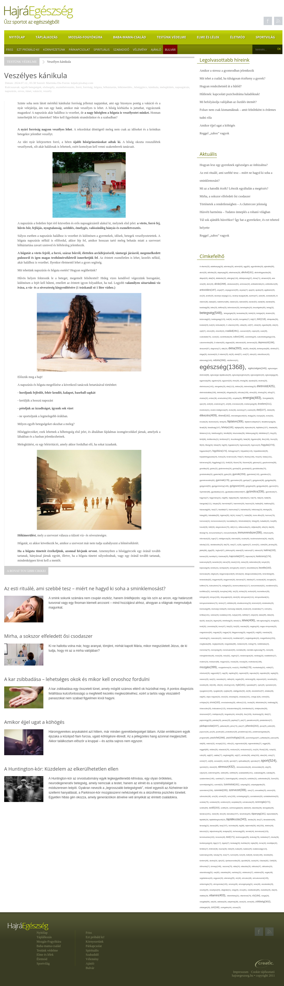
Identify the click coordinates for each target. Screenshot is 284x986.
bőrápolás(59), (273, 319)
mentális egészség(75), (256, 650)
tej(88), (242, 826)
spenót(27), (234, 761)
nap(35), (225, 673)
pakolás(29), (217, 720)
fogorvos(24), (256, 445)
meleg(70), (252, 644)
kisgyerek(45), (218, 580)
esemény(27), (242, 410)
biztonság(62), (205, 319)
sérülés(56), (246, 755)
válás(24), (237, 866)
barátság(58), (205, 307)
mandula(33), (268, 632)
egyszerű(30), (227, 381)
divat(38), (253, 348)
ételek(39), (271, 410)
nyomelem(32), (271, 685)
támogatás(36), (268, 808)
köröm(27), (223, 603)
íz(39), (239, 545)
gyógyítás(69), (270, 480)
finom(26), (274, 439)
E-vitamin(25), (223, 354)
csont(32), (216, 337)
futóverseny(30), (206, 462)
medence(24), (227, 638)
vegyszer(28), (218, 878)
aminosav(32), (245, 284)
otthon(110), (241, 702)
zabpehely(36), (233, 902)
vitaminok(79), (246, 896)
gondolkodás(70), (259, 468)
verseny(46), (234, 884)
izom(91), (256, 544)
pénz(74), (234, 726)
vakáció (37, 91)
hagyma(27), (204, 498)
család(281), (232, 330)
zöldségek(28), (205, 907)
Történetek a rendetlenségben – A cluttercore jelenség (233, 204)
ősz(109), (248, 714)
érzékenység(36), (251, 404)
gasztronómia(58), (270, 462)
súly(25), (268, 767)
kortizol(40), (252, 591)
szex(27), (251, 790)
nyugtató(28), (218, 691)
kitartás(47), (251, 580)
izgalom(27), (247, 545)
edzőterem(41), (233, 360)
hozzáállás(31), (232, 521)
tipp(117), (217, 843)
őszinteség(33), (259, 714)
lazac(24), (209, 621)
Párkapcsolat (79, 49)
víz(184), (256, 895)
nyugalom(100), (206, 691)
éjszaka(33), (253, 381)
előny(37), (271, 392)
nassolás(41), (221, 679)
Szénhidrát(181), (232, 784)
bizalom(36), (270, 313)
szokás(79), (205, 802)
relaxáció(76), (224, 749)
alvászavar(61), (233, 284)
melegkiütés (167, 87)
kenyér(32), (266, 562)
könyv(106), (215, 597)
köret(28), (237, 597)
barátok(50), (270, 302)
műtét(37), (270, 667)
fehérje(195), (228, 427)
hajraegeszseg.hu (242, 975)
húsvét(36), (204, 527)
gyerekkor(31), (265, 474)
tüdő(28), (249, 855)
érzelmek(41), (205, 410)
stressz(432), (227, 766)
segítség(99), (229, 755)
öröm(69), (240, 714)
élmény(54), (263, 392)
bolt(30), (229, 319)
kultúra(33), (215, 615)
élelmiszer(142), (207, 386)
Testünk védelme (171, 37)
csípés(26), (256, 331)
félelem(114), (206, 433)
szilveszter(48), (206, 796)
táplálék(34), (204, 820)
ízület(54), (264, 545)
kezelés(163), (265, 568)
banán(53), (253, 302)
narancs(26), (204, 679)
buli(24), (212, 325)
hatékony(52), (269, 504)
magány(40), (255, 626)
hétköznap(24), (257, 510)
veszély (47, 91)
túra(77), (226, 855)
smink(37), (204, 761)
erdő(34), (210, 404)
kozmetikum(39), (263, 591)
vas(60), (217, 872)
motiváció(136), (255, 662)
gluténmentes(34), (225, 468)
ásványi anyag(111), (223, 296)
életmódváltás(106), (208, 392)
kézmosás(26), (205, 574)
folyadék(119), (247, 451)
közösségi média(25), (219, 609)
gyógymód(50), (206, 486)
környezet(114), (248, 597)
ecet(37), (246, 354)
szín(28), (215, 796)
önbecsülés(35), (206, 708)
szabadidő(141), (246, 773)
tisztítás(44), (246, 843)
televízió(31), (205, 831)
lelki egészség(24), (264, 621)
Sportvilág (265, 37)
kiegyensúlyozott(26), (227, 574)
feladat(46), (273, 427)
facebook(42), (214, 422)
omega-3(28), (256, 697)
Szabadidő (121, 49)
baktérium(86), (223, 302)
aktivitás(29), (212, 272)
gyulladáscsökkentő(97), (235, 492)
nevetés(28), (204, 685)
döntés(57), (274, 348)
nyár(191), (241, 685)
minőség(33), (259, 656)
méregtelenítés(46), (207, 656)
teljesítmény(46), (216, 831)
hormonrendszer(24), (219, 521)
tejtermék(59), (251, 826)
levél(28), (203, 626)
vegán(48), (269, 872)
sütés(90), (225, 773)
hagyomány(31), (215, 498)
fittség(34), (209, 445)
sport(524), (269, 761)
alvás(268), (220, 283)
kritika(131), (205, 615)
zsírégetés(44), (227, 907)
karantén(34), (217, 562)
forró (79, 87)
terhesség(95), (239, 831)
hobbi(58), (248, 515)
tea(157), (224, 825)
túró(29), (242, 855)
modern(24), (204, 662)
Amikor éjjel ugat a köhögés (217, 125)
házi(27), (214, 510)
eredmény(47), (220, 404)
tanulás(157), (233, 814)
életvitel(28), (222, 392)
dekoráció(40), (241, 342)
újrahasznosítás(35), (233, 861)
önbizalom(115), (219, 708)
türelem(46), (204, 861)
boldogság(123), (218, 319)
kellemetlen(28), (255, 562)
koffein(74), (204, 586)
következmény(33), (244, 603)
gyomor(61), (274, 486)
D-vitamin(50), (220, 342)
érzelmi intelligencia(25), (220, 410)
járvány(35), (273, 545)
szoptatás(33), (236, 802)
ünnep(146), (216, 866)
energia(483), (253, 398)
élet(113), (230, 386)
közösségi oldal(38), (235, 609)
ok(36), (249, 691)
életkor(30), (239, 386)
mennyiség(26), (217, 650)
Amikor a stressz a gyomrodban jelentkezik (227, 70)
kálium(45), (259, 550)
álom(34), (210, 284)
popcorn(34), (205, 732)
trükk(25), (231, 849)
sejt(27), (238, 755)
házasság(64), (205, 510)
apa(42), (252, 290)
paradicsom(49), (253, 720)
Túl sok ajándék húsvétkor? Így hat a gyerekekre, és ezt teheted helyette (239, 224)
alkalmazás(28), (235, 272)
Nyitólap (17, 37)
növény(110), (230, 685)
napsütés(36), (265, 673)
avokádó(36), (271, 296)
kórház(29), (243, 591)
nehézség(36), (250, 679)
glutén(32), (214, 468)
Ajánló (156, 49)
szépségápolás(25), (258, 785)
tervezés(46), (221, 837)
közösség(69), (205, 609)
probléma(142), (245, 732)
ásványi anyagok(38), (241, 296)
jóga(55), (211, 550)
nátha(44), (231, 679)
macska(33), (245, 626)
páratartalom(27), (266, 720)
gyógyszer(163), (238, 486)
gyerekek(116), (253, 474)
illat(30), (272, 527)
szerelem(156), (207, 790)
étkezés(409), (209, 415)
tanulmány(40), (245, 814)
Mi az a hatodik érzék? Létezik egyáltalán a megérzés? (234, 188)
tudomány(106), (207, 855)
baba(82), (213, 302)
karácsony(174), (263, 556)
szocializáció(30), (257, 796)
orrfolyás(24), (205, 702)
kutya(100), (237, 615)
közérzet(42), (257, 603)
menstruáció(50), (229, 650)
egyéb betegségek (31, 87)
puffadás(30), (265, 738)
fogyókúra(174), (220, 451)
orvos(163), (215, 702)
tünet (28, 91)
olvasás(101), (245, 697)
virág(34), (235, 890)
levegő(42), (275, 621)
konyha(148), (226, 591)
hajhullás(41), (245, 498)
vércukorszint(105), (261, 878)
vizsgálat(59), (205, 902)
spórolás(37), (256, 761)
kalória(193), (270, 550)
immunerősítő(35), (231, 533)
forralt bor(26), (232, 457)
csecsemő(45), (246, 331)
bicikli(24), (252, 313)
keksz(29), (245, 562)
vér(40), (239, 878)
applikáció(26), (269, 290)
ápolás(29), (260, 290)
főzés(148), (250, 457)
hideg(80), (204, 515)
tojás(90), (255, 843)
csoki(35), (264, 331)
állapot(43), (204, 278)
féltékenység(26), (252, 433)
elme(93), (254, 392)
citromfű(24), (220, 331)
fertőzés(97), (225, 439)
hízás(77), (240, 515)
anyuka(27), (244, 290)
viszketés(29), (266, 890)
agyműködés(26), (257, 266)
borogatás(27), (245, 319)
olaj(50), (203, 697)
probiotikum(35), (231, 732)
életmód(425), (266, 386)
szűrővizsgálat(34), (236, 808)
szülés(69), (204, 808)
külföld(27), (246, 615)
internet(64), (236, 539)
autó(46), (262, 296)
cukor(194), (239, 336)
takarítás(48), (257, 808)
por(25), (213, 732)
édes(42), (253, 354)
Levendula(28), (212, 626)
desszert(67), (205, 348)
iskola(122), (205, 544)
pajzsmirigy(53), (206, 720)
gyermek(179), (223, 480)
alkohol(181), (247, 272)
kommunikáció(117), (242, 585)
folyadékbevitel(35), (261, 451)
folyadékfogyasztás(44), (209, 457)
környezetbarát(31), (262, 597)
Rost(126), (264, 749)
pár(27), (244, 720)
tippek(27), (226, 843)
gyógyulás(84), (263, 486)
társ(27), (260, 820)
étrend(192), (224, 415)
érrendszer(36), (238, 404)
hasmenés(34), (239, 504)
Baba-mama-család (129, 37)
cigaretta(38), (267, 325)
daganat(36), (230, 342)
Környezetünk (54, 49)
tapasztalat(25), (272, 814)
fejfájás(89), (240, 428)
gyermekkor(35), (236, 480)
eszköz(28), (252, 410)
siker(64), (264, 755)
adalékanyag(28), (217, 266)
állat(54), (212, 278)
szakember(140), (208, 778)
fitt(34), (202, 445)
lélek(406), (249, 620)
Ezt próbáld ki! (28, 49)
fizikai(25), (218, 445)
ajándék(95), (269, 266)
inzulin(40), (245, 539)
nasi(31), (212, 679)
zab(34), (214, 902)
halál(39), (267, 498)
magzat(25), (251, 632)
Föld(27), (241, 457)
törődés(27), (204, 849)
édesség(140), (206, 360)
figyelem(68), (256, 439)
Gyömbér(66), (205, 492)
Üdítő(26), (273, 861)
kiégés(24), (215, 574)
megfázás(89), (206, 644)
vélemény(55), (229, 878)
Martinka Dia (53, 82)
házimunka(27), (234, 510)
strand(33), (214, 767)
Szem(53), (275, 778)
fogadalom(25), (234, 445)
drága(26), (204, 354)
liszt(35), (236, 626)
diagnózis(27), (216, 348)
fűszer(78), (237, 462)
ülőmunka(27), (205, 866)
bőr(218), (262, 319)
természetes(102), (208, 837)
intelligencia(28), (225, 539)
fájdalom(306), (236, 421)
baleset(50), (244, 302)
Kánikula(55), (223, 556)
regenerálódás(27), (255, 743)
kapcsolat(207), (237, 556)
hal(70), (254, 498)
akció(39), (203, 272)
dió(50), (246, 348)
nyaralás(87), (252, 685)
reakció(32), (211, 743)
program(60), (205, 738)
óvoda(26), (251, 702)
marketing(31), (205, 638)
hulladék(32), (265, 521)
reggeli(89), (205, 750)
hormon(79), (270, 515)
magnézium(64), (206, 632)
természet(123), (262, 831)
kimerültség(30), (269, 574)
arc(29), (203, 296)
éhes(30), (236, 381)
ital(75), (227, 545)
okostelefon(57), (258, 691)
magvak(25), (218, 632)
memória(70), (205, 650)
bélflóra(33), (223, 307)
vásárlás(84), (226, 873)
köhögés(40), (205, 597)
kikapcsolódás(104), (254, 574)
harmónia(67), (228, 504)
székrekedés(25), (264, 778)
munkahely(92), (259, 667)
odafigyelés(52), (239, 691)
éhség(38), (244, 381)
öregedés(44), (230, 714)
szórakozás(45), (248, 802)
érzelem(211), (265, 404)
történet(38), (214, 849)
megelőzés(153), (268, 638)
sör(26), (226, 761)
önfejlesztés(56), (261, 708)
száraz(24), (243, 778)
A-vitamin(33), (205, 266)
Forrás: (66, 82)
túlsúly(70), (218, 855)
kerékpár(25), (224, 568)
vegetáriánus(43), (206, 878)
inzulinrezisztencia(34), (259, 539)
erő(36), (229, 404)
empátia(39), (238, 398)
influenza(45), (268, 533)
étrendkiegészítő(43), (239, 416)
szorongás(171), (263, 802)
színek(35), (223, 796)
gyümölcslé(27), (271, 492)
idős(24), (265, 527)
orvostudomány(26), (228, 702)
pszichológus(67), (253, 738)
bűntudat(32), (221, 325)
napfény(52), (234, 673)
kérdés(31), (215, 568)
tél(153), (261, 825)
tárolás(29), (252, 820)
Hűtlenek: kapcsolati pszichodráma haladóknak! (230, 94)
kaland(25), (240, 550)
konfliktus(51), (205, 591)
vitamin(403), (218, 895)
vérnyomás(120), (221, 884)
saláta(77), (218, 755)
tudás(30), (239, 849)
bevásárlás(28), (242, 313)
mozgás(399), (209, 667)
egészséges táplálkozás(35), (221, 375)
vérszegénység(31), (246, 884)
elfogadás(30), (232, 392)
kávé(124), (236, 562)
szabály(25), (270, 773)
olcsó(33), (225, 697)
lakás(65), (263, 615)
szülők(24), (225, 808)
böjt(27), (254, 319)
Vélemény (140, 49)
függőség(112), (219, 462)
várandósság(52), (207, 872)
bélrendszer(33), (234, 307)
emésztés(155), (225, 398)
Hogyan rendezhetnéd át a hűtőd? (221, 86)
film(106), (266, 439)
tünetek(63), (268, 855)
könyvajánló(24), (227, 597)
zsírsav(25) (237, 907)
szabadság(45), (260, 773)
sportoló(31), (205, 767)
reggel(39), (266, 743)
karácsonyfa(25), (206, 562)
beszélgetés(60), (259, 307)
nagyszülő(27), (216, 673)
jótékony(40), (230, 550)
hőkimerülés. (125, 87)
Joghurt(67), (220, 550)
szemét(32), (219, 785)
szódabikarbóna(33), (271, 796)
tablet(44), (248, 808)
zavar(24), (243, 902)
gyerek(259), (239, 474)
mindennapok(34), (247, 656)
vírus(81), (243, 890)
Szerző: (41, 82)
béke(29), (214, 307)
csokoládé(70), (206, 337)
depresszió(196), (266, 342)
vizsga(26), (265, 896)
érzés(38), (233, 410)
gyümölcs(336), (256, 491)
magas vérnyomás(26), (268, 626)
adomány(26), (229, 266)
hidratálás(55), (214, 515)
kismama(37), (241, 580)
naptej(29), (275, 673)
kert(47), (243, 568)
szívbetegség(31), (243, 796)
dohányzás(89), (263, 349)
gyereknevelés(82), (208, 480)
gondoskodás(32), (206, 474)
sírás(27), (271, 755)
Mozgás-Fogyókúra (85, 37)
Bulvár (170, 49)
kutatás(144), (226, 615)
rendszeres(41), (246, 749)
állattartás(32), (221, 278)
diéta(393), (235, 348)
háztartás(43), (246, 510)
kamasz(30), (204, 556)
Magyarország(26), (239, 632)
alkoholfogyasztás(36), (262, 272)
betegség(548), (212, 313)
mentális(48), (241, 650)
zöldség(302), (263, 901)
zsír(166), (216, 907)
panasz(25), (226, 720)
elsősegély (49, 87)
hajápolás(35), (234, 498)
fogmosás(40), (245, 445)
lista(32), (230, 626)
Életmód (237, 37)
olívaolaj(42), (234, 697)
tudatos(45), (248, 849)
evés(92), (270, 416)
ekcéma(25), (263, 381)
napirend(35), (244, 673)
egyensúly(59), (206, 381)
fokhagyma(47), (234, 451)
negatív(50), (240, 679)
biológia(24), (261, 313)
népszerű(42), (261, 679)
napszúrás (10, 91)
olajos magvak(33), (213, 697)
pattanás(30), (225, 726)
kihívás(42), (240, 574)
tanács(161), (206, 814)
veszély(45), (204, 890)
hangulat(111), (206, 503)
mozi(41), (236, 667)
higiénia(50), (225, 515)
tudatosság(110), (260, 849)
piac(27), (242, 726)
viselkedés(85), (254, 890)
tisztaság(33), (235, 843)
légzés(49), (218, 621)
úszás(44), (255, 861)
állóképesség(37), (246, 278)
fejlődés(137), (262, 427)
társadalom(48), (269, 820)
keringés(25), (235, 568)
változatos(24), (267, 866)
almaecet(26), (266, 278)
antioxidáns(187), (208, 290)
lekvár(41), (238, 621)
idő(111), (234, 527)
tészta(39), (275, 837)
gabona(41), (258, 462)
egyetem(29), (217, 381)
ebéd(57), (239, 354)
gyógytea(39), (251, 486)
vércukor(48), (247, 878)
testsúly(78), (255, 837)
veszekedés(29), (267, 884)
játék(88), (204, 550)
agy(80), (247, 266)
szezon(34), (271, 790)
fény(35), (273, 433)
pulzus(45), (275, 738)
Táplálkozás (46, 37)
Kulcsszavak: (12, 87)
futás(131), (267, 457)
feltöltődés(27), (264, 433)
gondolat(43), (247, 468)
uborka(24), (213, 861)
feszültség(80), (237, 439)
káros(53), (227, 562)
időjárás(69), (256, 527)
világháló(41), (226, 890)
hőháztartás (109, 87)
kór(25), (236, 591)
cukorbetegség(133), (266, 337)
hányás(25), (217, 504)
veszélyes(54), (215, 890)
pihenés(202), (252, 726)
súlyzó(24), (204, 773)
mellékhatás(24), (263, 644)
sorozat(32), (218, 761)
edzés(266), (220, 360)
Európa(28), (261, 416)
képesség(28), (205, 568)
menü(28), (270, 650)
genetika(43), (205, 468)
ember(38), (213, 398)
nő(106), (213, 685)
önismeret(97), (206, 714)
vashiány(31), (237, 872)
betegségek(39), (230, 313)
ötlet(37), (267, 714)
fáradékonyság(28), (269, 422)
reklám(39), (214, 749)
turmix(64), (235, 855)
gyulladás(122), (218, 492)
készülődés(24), (253, 568)
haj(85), (225, 498)
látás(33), (270, 615)
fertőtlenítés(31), (213, 439)
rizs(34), (256, 749)
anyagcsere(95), (232, 290)
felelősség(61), (218, 433)
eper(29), (203, 404)
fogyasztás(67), (206, 451)
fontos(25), (222, 457)
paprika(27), (236, 720)
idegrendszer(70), (223, 527)
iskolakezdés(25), (217, 545)
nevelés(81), (272, 679)
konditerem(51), (272, 586)
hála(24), (260, 498)
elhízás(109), (244, 392)
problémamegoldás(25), (261, 732)
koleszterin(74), (215, 586)
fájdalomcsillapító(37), (253, 422)
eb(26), (232, 354)
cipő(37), (203, 331)
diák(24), (225, 348)
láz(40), (203, 621)
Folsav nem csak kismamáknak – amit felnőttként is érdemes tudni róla (238, 113)
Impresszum (240, 972)
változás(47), (257, 866)
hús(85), (273, 521)
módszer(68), (214, 662)
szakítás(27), (220, 778)
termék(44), (250, 831)
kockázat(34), (261, 580)
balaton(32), (234, 302)
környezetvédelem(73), (209, 603)
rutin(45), (203, 755)
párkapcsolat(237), (210, 726)
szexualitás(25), (261, 790)
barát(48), (262, 302)
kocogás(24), (271, 580)
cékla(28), (244, 325)
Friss (9, 49)
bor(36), (236, 319)
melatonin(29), (242, 644)
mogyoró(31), (225, 662)
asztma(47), (254, 296)
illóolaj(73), (204, 533)
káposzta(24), (251, 556)
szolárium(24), (226, 802)
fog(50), (225, 445)
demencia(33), (252, 342)
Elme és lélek (208, 37)
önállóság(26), (273, 702)
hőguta (98, 87)
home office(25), (259, 515)
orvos (21, 91)
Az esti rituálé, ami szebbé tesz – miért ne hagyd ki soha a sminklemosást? (236, 176)
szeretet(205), (221, 790)
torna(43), (263, 843)
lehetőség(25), (228, 621)
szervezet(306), (238, 790)
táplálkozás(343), (237, 819)
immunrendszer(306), (250, 532)
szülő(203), (215, 807)
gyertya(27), (248, 480)
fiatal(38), (247, 439)
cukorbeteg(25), (251, 337)
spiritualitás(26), (245, 761)
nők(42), (220, 685)
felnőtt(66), (228, 433)
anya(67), (221, 290)
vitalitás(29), (204, 896)
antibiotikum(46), (271, 284)
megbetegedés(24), (252, 638)
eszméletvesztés (65, 87)
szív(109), (232, 796)
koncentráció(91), (258, 585)
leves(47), (222, 626)
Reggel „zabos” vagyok (214, 133)
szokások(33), (215, 802)
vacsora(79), (227, 866)
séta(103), (255, 755)
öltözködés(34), (262, 702)
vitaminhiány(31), (233, 896)
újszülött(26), (246, 861)
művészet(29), (205, 673)
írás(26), (271, 539)
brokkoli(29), (204, 325)
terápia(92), (228, 831)
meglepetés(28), (218, 644)
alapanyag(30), (223, 272)
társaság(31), (205, 826)
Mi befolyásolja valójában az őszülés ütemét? (228, 102)
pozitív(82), (220, 732)
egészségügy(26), (271, 375)
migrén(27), (235, 656)
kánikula (154, 87)
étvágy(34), (252, 416)
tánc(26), (223, 814)
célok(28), (258, 325)
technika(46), (234, 826)
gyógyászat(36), (259, 480)
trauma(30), (223, 849)
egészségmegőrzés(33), (241, 375)
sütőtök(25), (234, 773)
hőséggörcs (140, 87)
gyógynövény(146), (221, 486)
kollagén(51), (227, 586)
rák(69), (203, 743)
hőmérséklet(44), (245, 521)
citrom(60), (211, 331)
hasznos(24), (250, 504)
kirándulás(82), (206, 580)
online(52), (266, 697)
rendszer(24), (235, 749)
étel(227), (262, 410)
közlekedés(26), (268, 603)
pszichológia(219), (236, 737)
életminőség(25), (250, 386)
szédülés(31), (252, 778)
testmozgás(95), (243, 837)
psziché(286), (218, 737)
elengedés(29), (220, 386)
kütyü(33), (255, 615)
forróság (88, 87)
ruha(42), (272, 749)
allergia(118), (233, 278)
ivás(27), (233, 545)
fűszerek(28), (248, 462)
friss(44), (259, 457)
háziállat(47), (223, 510)
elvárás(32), (204, 398)
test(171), (231, 837)
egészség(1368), (224, 366)
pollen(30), (271, 726)
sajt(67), (210, 755)
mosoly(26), (243, 662)
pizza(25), (263, 726)
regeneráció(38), (241, 743)
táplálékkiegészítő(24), (217, 820)
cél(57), (251, 325)
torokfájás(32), (272, 843)
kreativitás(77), (258, 609)
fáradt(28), (204, 427)
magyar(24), (227, 632)
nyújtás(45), (228, 691)
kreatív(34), (247, 609)
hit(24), (233, 515)
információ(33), (205, 539)
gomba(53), (237, 468)
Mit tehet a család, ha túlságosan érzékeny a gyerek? (232, 78)
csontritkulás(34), (226, 337)
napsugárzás (182, 87)
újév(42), (221, 861)
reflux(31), (231, 743)
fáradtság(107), (214, 427)
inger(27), (215, 539)
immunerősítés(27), (216, 533)
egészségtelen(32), (258, 375)
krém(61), (268, 609)
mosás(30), (234, 662)
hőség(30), (256, 521)
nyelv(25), (261, 685)
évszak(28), (204, 422)
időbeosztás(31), (245, 527)
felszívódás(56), (239, 433)
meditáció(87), (239, 638)
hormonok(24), (205, 521)
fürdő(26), (229, 462)
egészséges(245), (258, 368)
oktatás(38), (269, 691)
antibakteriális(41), (258, 284)
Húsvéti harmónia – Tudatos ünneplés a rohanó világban (235, 212)
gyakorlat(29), (218, 474)
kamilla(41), (213, 556)
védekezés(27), (248, 872)
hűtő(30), (212, 527)
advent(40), (239, 266)
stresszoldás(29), (258, 767)
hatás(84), (259, 504)
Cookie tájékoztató (263, 972)
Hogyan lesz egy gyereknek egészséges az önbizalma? (234, 165)
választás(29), (246, 866)
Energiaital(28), (268, 398)
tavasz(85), (214, 826)
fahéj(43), (223, 422)
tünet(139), (258, 855)
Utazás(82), (264, 861)
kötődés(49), (232, 603)
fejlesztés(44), (250, 427)
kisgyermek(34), (230, 580)
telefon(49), (269, 826)
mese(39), (219, 656)
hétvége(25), (267, 510)
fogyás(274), (268, 444)
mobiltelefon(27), (270, 656)
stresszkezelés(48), (244, 767)
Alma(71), (257, 278)
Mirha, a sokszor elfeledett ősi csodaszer (225, 196)
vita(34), (274, 890)
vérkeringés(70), (206, 884)
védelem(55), (259, 872)
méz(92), (227, 656)
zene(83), (251, 902)
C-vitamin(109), (233, 325)
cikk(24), (275, 325)
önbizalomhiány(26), (234, 708)
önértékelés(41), (248, 708)
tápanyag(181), (259, 813)
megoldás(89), (230, 644)
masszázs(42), (216, 638)
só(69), (211, 761)
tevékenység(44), (206, 843)
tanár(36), (216, 814)
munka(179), (246, 667)
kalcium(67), (250, 550)
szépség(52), (245, 785)
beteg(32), (270, 307)
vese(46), (257, 884)
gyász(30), (228, 474)
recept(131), (221, 743)
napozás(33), (255, 673)
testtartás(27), (265, 837)
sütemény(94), (214, 773)
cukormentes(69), (207, 342)
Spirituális (101, 49)
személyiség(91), (207, 784)
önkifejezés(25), (218, 714)
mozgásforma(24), (225, 667)
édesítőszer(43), (264, 354)
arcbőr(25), (210, 296)
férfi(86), (203, 439)
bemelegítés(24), (246, 307)
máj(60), (259, 632)
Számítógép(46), (232, 778)
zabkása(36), (222, 902)
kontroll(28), (215, 591)
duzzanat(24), (213, 354)
